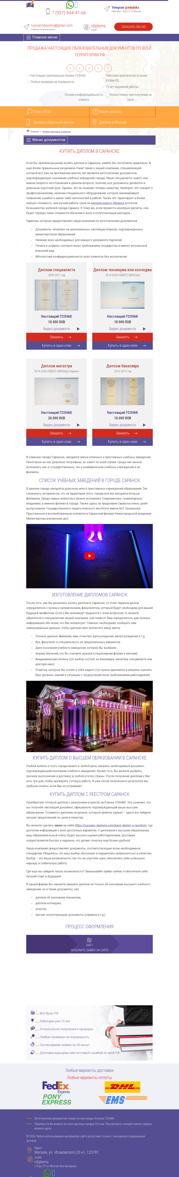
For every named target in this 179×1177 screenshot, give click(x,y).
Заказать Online (133, 27)
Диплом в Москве (112, 122)
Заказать (56, 337)
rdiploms (98, 25)
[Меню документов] (45, 140)
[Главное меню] (41, 37)
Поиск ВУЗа (42, 111)
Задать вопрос (110, 111)
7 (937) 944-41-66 (69, 12)
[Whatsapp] (70, 5)
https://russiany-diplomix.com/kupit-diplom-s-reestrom (111, 825)
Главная (34, 131)
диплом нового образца (107, 203)
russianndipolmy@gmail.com (52, 25)
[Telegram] (76, 5)
